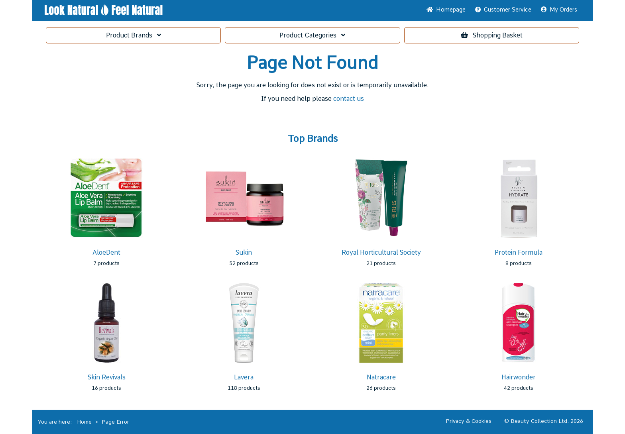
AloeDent (106, 252)
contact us (348, 98)
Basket (492, 35)
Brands (133, 35)
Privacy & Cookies (468, 421)
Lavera (244, 377)
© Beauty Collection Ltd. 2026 (543, 421)
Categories (312, 35)
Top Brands (313, 139)
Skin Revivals (107, 377)
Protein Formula (518, 252)
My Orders (559, 9)
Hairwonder (518, 377)
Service (503, 9)
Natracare (381, 377)
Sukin (244, 252)
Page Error (115, 421)
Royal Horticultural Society (381, 252)
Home (446, 9)
